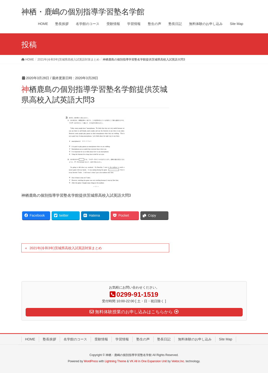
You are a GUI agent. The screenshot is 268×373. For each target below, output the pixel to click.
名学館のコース (75, 339)
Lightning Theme (115, 361)
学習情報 (122, 339)
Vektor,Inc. (178, 361)
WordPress (91, 361)
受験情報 (101, 339)
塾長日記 (164, 339)
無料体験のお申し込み (195, 339)
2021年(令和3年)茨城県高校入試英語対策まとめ (65, 248)
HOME (30, 339)
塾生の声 (143, 339)
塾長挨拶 (49, 339)
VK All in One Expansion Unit (148, 361)
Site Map (225, 339)
